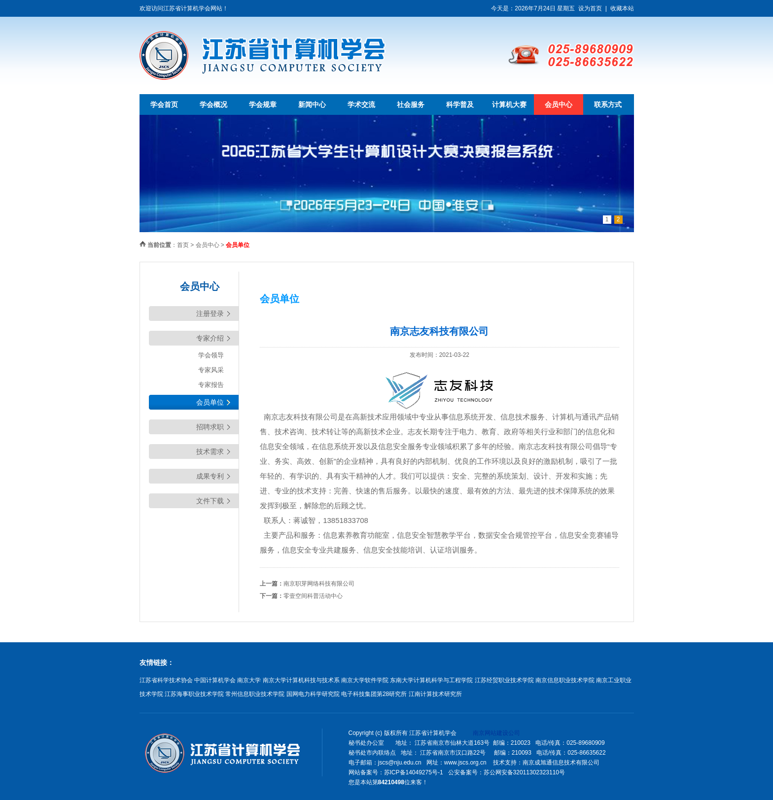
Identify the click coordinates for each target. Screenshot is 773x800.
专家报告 (211, 384)
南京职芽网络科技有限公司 (318, 583)
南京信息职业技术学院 (565, 680)
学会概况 (213, 104)
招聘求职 (210, 427)
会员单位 (210, 402)
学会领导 (211, 355)
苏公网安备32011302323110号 (524, 772)
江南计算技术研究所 (435, 694)
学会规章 (263, 104)
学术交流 (361, 104)
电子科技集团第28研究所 (374, 694)
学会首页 (164, 104)
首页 (183, 245)
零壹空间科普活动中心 (313, 595)
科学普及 (460, 104)
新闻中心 (312, 104)
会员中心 (558, 104)
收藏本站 (622, 8)
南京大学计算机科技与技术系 (301, 680)
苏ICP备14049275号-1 (413, 772)
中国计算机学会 (215, 680)
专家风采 (211, 370)
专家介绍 (210, 338)
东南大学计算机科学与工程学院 (431, 680)
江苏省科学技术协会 (166, 680)
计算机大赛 (509, 104)
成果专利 (210, 476)
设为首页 (590, 8)
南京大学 (249, 680)
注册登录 (210, 313)
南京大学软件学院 (364, 680)
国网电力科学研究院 (313, 694)
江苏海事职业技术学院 (194, 694)
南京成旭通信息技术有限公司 (561, 762)
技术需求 (210, 451)
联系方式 (608, 104)
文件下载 (210, 501)
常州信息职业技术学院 (254, 694)
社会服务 (410, 104)
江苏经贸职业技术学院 (504, 680)
